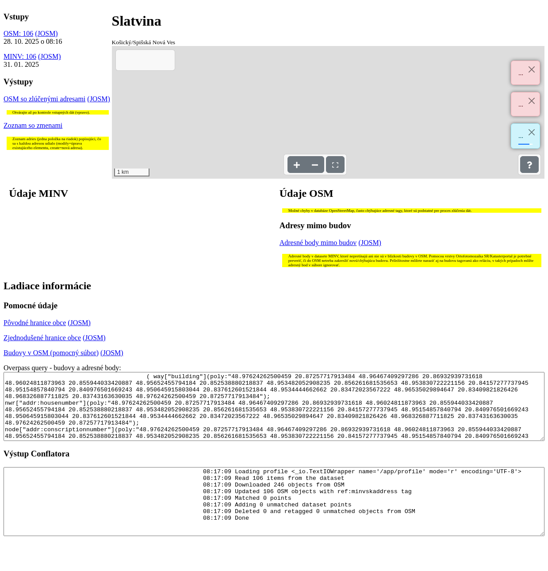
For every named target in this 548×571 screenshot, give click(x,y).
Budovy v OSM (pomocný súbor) (51, 352)
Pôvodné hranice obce (35, 322)
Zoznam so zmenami (33, 125)
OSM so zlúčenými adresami (44, 99)
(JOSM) (46, 33)
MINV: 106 (20, 56)
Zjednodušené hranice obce (42, 337)
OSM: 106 (18, 33)
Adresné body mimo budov (318, 242)
